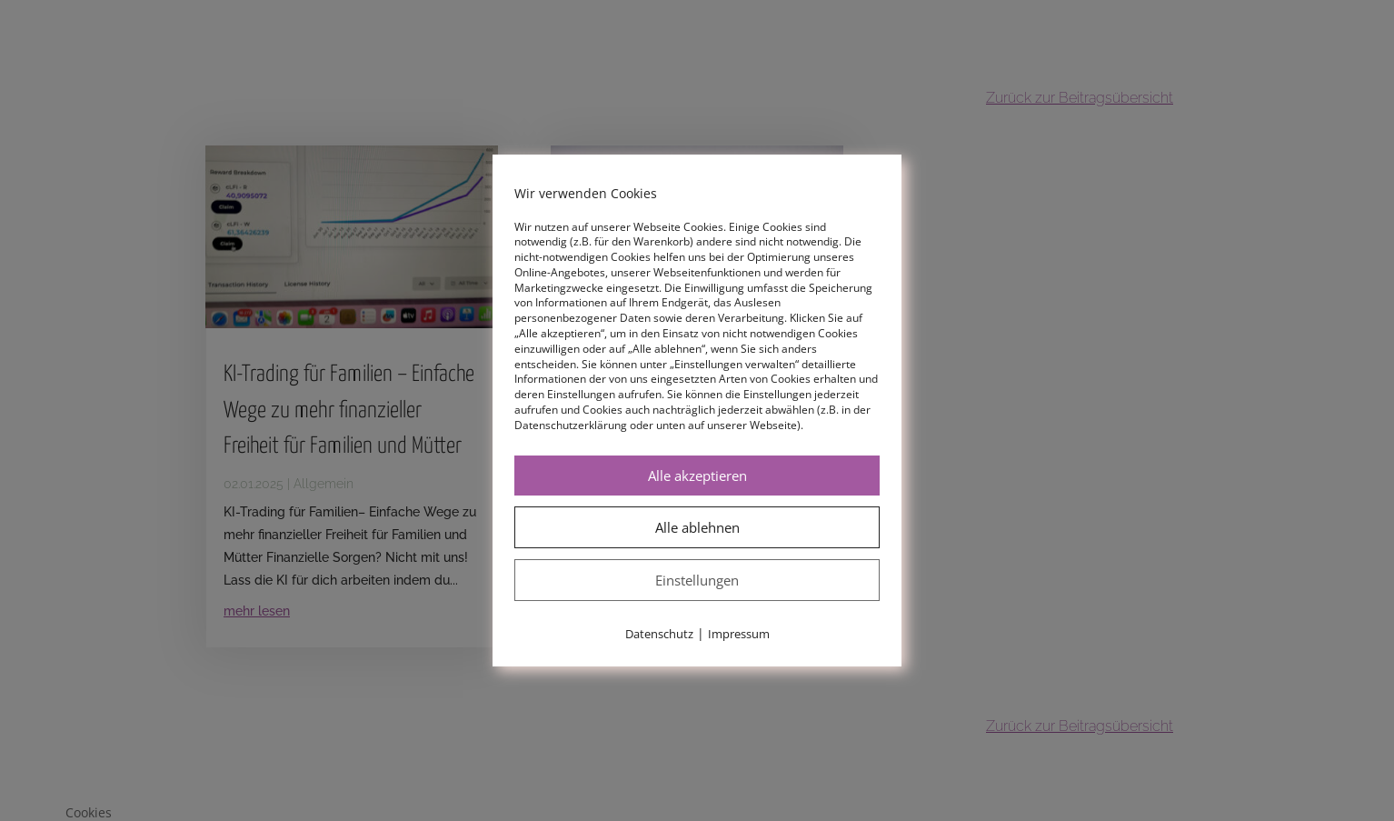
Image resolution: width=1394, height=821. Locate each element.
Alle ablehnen (697, 527)
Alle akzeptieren (697, 475)
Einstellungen (697, 580)
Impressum (739, 634)
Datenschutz (659, 634)
